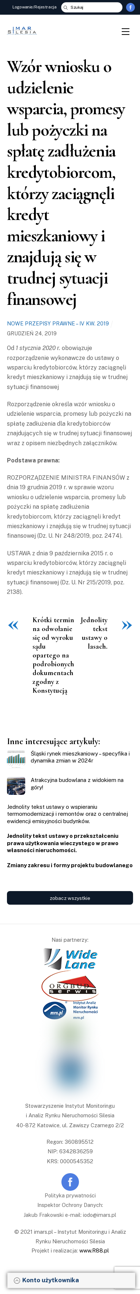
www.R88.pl (94, 1250)
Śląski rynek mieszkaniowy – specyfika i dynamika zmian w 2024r (80, 757)
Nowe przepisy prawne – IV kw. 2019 (58, 323)
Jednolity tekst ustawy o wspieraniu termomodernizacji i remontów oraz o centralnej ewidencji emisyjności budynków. (67, 814)
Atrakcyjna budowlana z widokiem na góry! (77, 783)
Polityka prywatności (70, 1195)
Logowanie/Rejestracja (34, 6)
